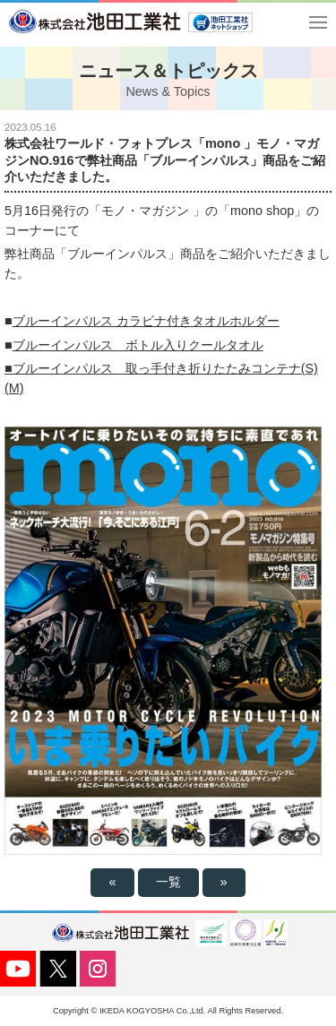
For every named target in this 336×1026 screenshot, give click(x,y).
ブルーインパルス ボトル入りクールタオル (138, 345)
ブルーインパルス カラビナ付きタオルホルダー (146, 321)
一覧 (168, 882)
